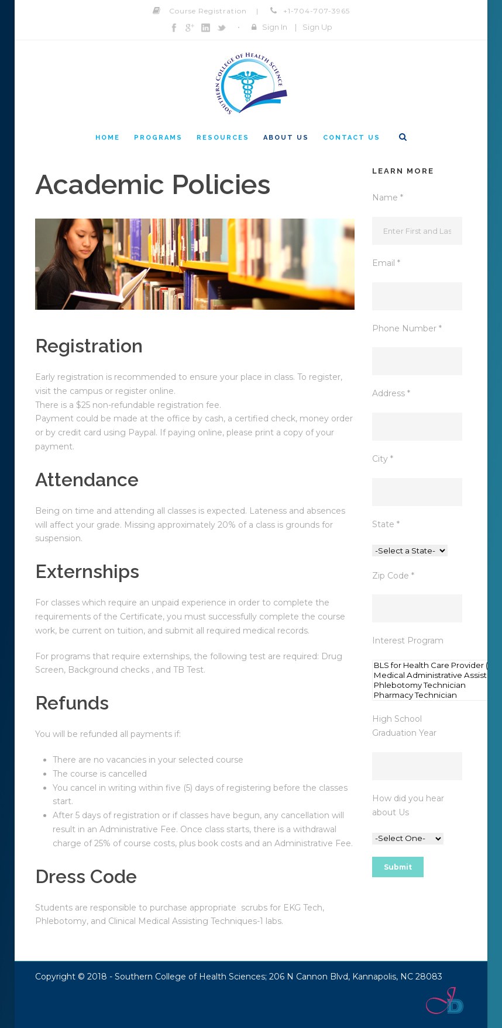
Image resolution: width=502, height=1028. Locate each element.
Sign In (274, 27)
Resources (223, 137)
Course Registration (208, 10)
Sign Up (317, 27)
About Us (286, 137)
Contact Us (351, 137)
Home (107, 137)
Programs (158, 137)
